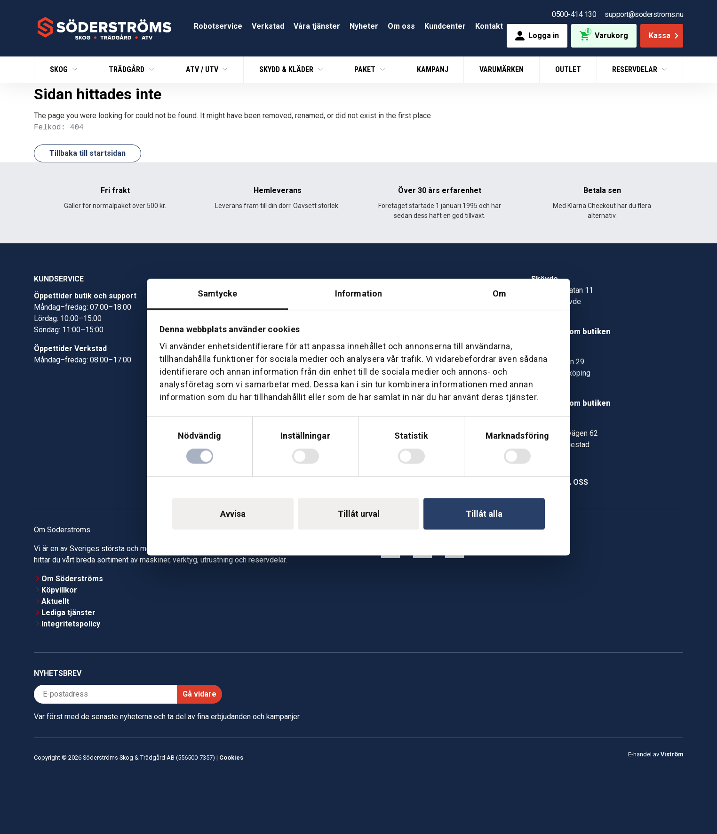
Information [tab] (358, 293)
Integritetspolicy (70, 623)
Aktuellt (55, 601)
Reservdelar (635, 69)
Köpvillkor (59, 589)
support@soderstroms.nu (644, 14)
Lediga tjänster (68, 612)
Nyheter (364, 26)
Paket (365, 69)
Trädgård (127, 69)
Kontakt (489, 26)
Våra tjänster (317, 26)
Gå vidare (199, 694)
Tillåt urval (359, 514)
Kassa (664, 35)
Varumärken (501, 69)
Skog (60, 69)
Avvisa (233, 514)
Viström (672, 754)
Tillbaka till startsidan (87, 153)
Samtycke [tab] (218, 293)
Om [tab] (499, 293)
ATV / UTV (203, 69)
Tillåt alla (484, 514)
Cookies (231, 757)
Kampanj (432, 69)
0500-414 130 (574, 14)
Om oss (401, 26)
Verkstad (268, 26)
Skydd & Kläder (287, 69)
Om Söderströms (72, 578)
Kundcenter (445, 26)
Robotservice (218, 26)
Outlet (568, 69)
